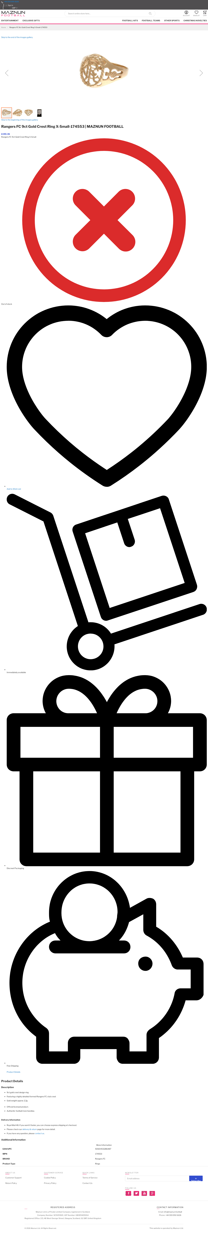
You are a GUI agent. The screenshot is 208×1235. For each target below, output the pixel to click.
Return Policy (11, 1183)
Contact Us (87, 1183)
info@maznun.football (173, 1212)
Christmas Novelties (195, 20)
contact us (39, 1133)
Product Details (13, 1072)
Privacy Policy (50, 1183)
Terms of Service (89, 1177)
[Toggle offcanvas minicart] (205, 13)
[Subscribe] (196, 1178)
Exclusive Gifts (31, 20)
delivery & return (29, 1129)
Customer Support (13, 1177)
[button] (15, 8)
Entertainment (10, 20)
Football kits (130, 20)
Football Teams (151, 20)
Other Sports (171, 20)
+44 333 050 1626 (11, 2)
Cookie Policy (50, 1177)
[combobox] (110, 13)
